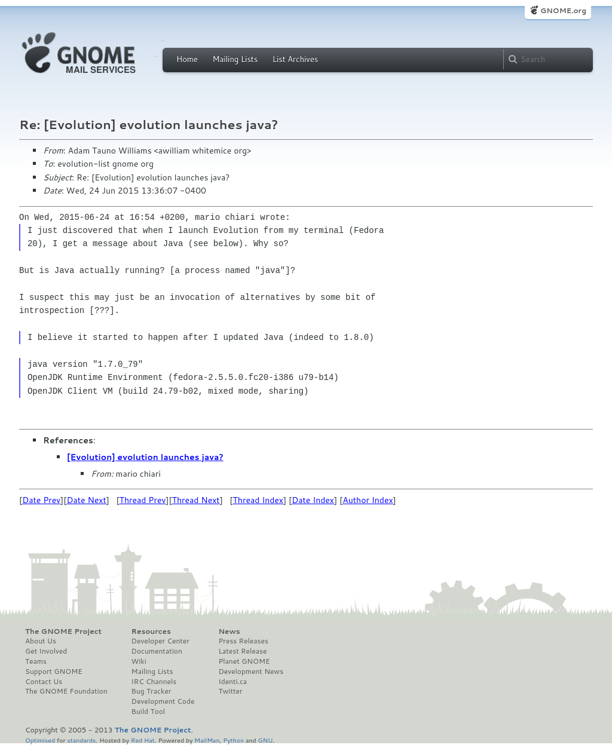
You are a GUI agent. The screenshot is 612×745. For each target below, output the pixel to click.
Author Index (367, 500)
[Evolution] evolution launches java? (145, 457)
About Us (40, 641)
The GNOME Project (63, 631)
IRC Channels (154, 681)
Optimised (40, 739)
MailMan (206, 739)
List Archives (295, 59)
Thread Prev (143, 500)
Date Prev (41, 500)
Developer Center (160, 641)
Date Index (313, 500)
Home (187, 59)
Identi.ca (232, 681)
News (229, 631)
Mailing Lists (235, 59)
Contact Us (43, 681)
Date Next (86, 500)
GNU (265, 739)
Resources (151, 631)
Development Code (163, 701)
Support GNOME (53, 671)
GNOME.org (563, 10)
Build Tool (148, 711)
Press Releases (243, 641)
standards (81, 739)
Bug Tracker (151, 691)
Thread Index (258, 500)
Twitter (230, 691)
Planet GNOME (244, 661)
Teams (36, 661)
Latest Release (242, 651)
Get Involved (46, 651)
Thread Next (196, 500)
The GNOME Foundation (66, 691)
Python (233, 739)
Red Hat (143, 739)
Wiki (138, 661)
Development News (250, 671)
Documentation (156, 651)
